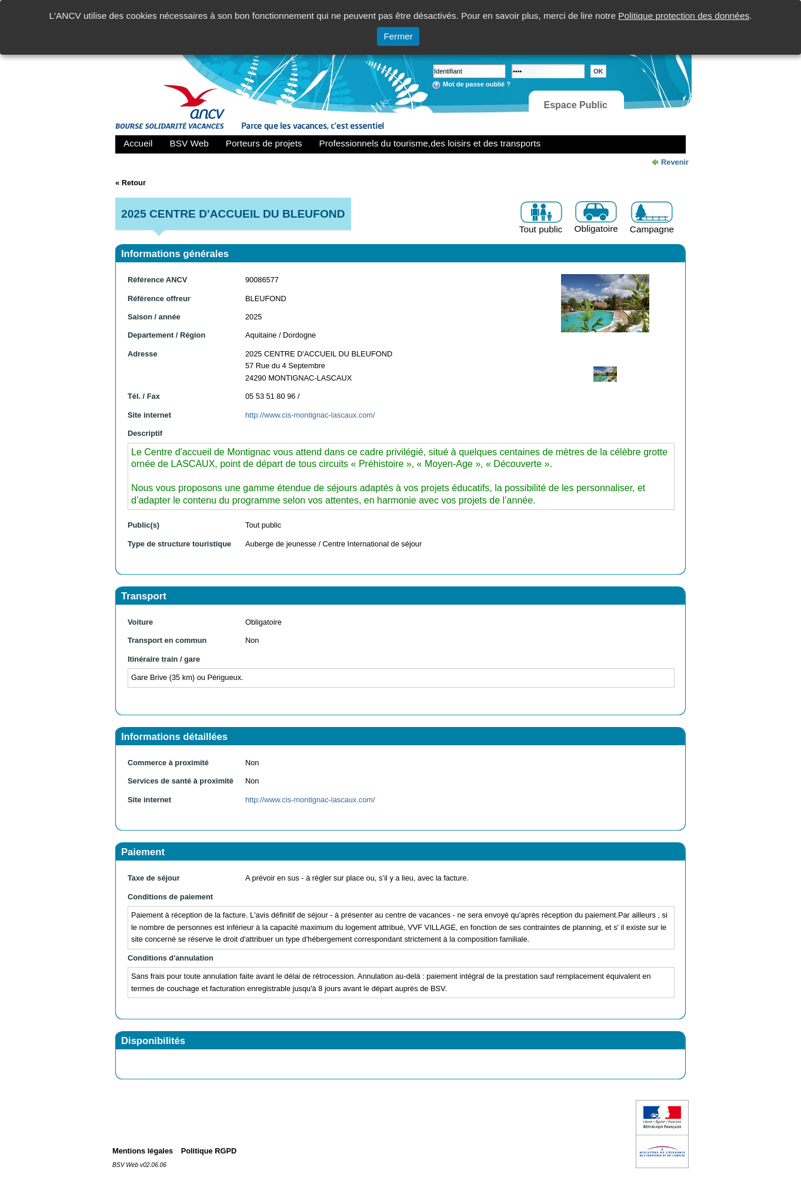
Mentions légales (142, 1150)
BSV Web (189, 143)
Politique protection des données (683, 16)
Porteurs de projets (264, 143)
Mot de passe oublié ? (476, 84)
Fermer (398, 36)
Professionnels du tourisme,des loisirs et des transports (429, 143)
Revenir (675, 162)
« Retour (130, 182)
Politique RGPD (209, 1150)
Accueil (138, 143)
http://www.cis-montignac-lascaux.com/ (310, 415)
